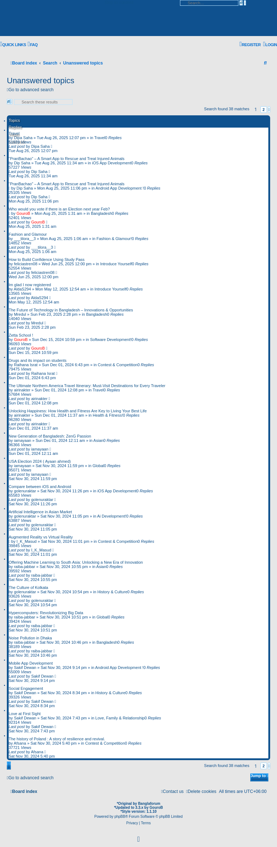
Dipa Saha (23, 138)
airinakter (22, 390)
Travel (14, 133)
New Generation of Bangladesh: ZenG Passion (50, 436)
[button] (269, 109)
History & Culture (112, 592)
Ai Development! (111, 516)
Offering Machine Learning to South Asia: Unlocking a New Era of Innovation (76, 562)
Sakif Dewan (25, 667)
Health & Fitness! (108, 415)
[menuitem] (33, 45)
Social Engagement (26, 688)
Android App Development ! (120, 188)
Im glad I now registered (30, 285)
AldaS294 (22, 289)
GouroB (23, 213)
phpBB (119, 817)
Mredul (20, 314)
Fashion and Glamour (28, 234)
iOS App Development (111, 163)
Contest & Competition (117, 365)
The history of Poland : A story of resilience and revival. (57, 739)
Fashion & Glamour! (114, 238)
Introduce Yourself (116, 264)
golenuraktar (25, 491)
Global (98, 466)
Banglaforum (149, 804)
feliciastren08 (26, 264)
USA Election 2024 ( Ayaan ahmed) (40, 461)
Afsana (20, 743)
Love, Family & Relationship (119, 718)
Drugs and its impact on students (37, 360)
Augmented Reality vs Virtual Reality (41, 537)
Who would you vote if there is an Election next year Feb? (59, 209)
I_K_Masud (27, 541)
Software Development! (110, 339)
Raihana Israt (26, 365)
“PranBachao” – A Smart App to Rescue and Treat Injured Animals (66, 158)
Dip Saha (22, 163)
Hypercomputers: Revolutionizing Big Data (46, 613)
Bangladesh (101, 213)
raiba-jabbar (24, 566)
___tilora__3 (25, 238)
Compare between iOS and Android (40, 486)
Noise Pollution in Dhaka (30, 638)
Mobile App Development (31, 663)
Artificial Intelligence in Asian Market (40, 512)
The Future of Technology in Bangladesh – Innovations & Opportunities (71, 310)
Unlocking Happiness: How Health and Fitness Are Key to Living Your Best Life (78, 411)
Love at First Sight (25, 713)
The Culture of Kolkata (28, 587)
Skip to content (119, 2)
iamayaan (22, 440)
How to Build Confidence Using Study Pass (46, 259)
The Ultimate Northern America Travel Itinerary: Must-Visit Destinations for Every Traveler (87, 385)
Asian (98, 440)
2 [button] (264, 109)
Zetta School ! (21, 335)
